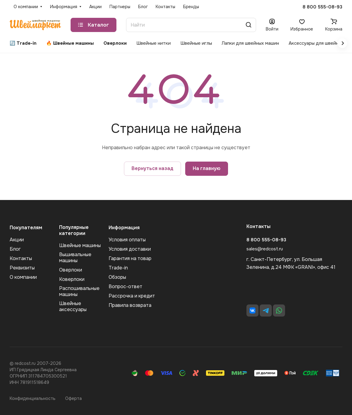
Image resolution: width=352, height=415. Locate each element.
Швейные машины (80, 245)
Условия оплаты (127, 239)
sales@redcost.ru (264, 249)
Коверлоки (71, 279)
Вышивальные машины (75, 257)
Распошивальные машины (79, 291)
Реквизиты (22, 268)
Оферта (73, 398)
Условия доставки (130, 249)
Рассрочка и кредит (132, 296)
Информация (124, 227)
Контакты (21, 258)
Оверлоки (70, 270)
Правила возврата (130, 305)
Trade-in (118, 268)
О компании (23, 277)
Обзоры (117, 277)
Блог (15, 249)
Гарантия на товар (130, 258)
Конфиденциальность (32, 398)
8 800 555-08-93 (322, 7)
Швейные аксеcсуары (73, 306)
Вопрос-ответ (125, 286)
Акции (17, 239)
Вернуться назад (152, 168)
